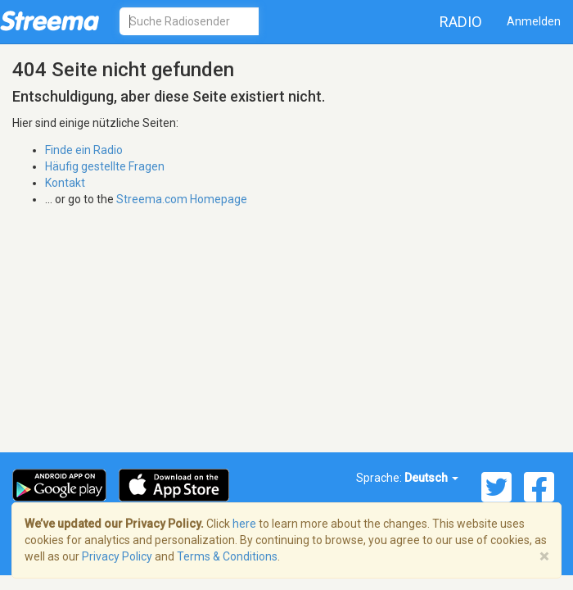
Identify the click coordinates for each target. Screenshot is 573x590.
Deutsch (431, 477)
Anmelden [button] (534, 21)
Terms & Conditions (227, 556)
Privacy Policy (117, 556)
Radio (461, 21)
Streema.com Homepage (181, 199)
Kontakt (65, 182)
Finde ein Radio (84, 150)
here (244, 523)
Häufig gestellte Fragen (105, 166)
